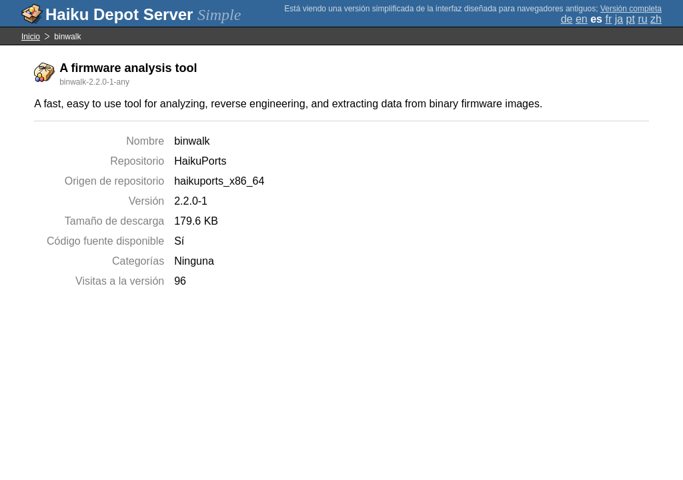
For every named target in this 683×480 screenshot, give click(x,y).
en (582, 19)
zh (656, 19)
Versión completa (631, 8)
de (567, 19)
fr (608, 19)
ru (642, 19)
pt (630, 19)
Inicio (30, 36)
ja (619, 19)
